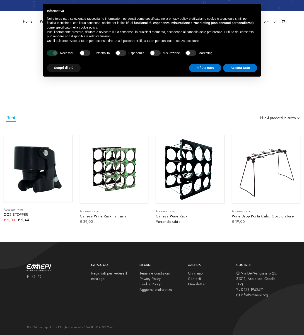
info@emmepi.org (252, 295)
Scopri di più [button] (63, 68)
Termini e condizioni (155, 273)
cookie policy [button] (88, 27)
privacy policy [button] (178, 18)
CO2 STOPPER (16, 214)
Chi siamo (195, 273)
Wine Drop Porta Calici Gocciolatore (263, 216)
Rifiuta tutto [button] (205, 68)
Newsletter (197, 284)
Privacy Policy (150, 278)
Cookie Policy (150, 284)
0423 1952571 (250, 289)
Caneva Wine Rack (171, 216)
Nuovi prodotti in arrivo (278, 118)
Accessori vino (13, 209)
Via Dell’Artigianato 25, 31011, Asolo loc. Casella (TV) (256, 279)
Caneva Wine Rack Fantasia (103, 216)
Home (28, 21)
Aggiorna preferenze (156, 289)
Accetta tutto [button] (240, 68)
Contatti (194, 278)
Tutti (11, 118)
